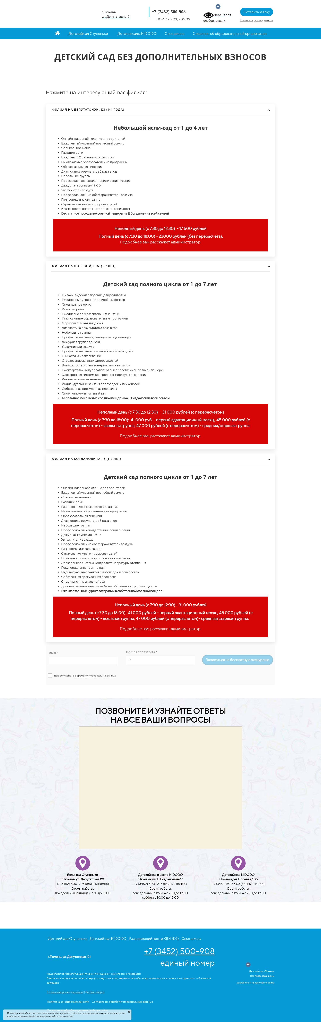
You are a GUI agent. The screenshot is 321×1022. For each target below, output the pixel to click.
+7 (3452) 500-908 (179, 951)
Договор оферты (94, 992)
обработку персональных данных (95, 675)
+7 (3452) (160, 11)
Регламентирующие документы (65, 992)
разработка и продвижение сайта (255, 982)
